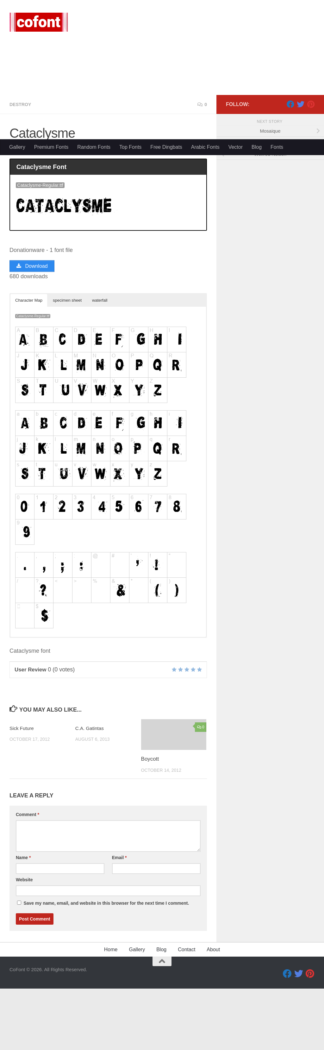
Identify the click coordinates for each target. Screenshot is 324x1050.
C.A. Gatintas (91, 790)
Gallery (17, 147)
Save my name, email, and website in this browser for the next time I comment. (106, 964)
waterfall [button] (99, 361)
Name (23, 918)
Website (24, 941)
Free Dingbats (166, 147)
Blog (257, 147)
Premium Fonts (51, 147)
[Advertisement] (162, 91)
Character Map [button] (28, 361)
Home (111, 1011)
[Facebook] (290, 164)
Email (119, 918)
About (213, 1011)
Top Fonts (130, 147)
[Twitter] (300, 164)
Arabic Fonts (205, 147)
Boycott (150, 821)
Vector (235, 147)
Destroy (21, 164)
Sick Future (23, 790)
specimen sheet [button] (67, 361)
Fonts (277, 147)
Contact (186, 1011)
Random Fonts (93, 147)
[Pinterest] (311, 164)
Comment (27, 875)
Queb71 (25, 210)
